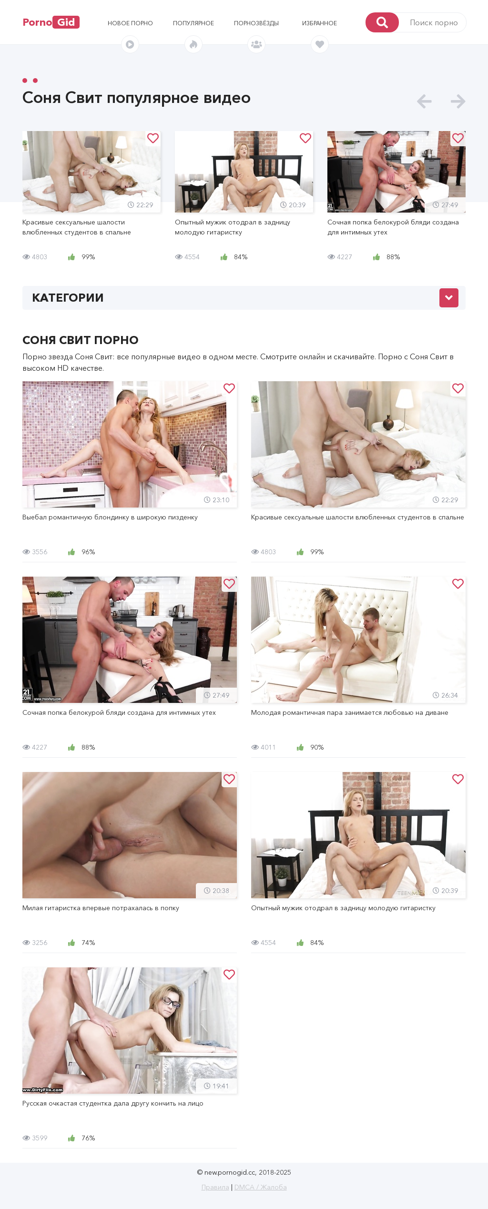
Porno (51, 22)
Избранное (319, 23)
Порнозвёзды (256, 23)
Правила (215, 1187)
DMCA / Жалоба (260, 1187)
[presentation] (424, 102)
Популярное (193, 23)
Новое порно (130, 23)
